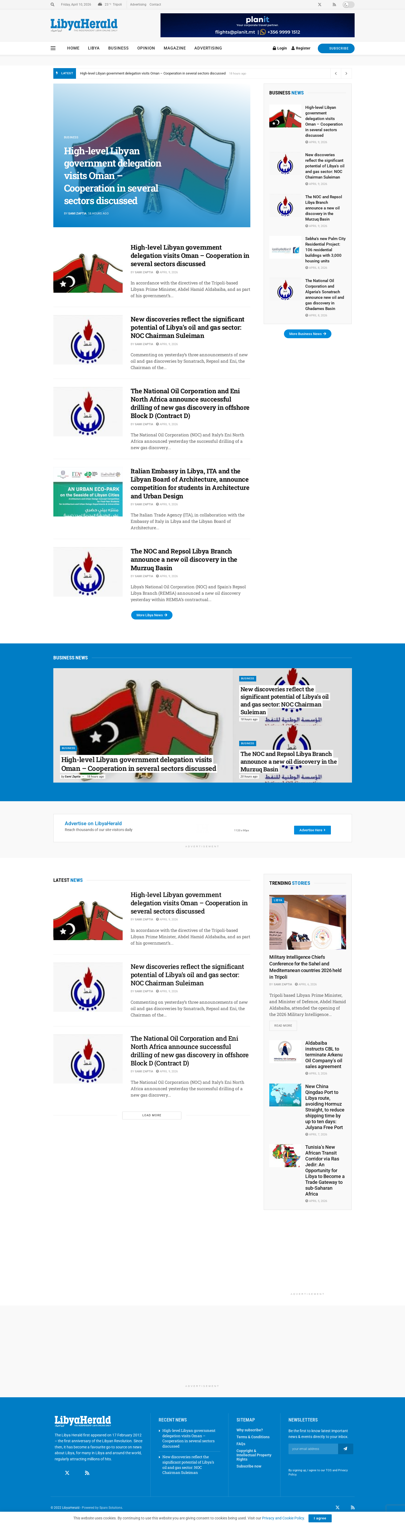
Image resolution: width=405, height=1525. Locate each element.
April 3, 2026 (316, 1074)
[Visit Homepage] (84, 25)
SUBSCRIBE (336, 48)
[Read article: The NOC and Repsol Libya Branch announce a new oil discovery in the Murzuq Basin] (88, 572)
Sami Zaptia (77, 213)
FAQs (240, 1444)
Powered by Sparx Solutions (102, 1508)
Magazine (175, 48)
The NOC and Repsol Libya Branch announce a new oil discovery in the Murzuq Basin (184, 559)
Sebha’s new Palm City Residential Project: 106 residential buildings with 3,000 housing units (325, 249)
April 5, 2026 (316, 1201)
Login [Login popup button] (280, 48)
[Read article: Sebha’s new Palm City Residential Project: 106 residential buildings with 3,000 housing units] (285, 247)
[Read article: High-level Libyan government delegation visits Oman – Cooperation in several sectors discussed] (88, 268)
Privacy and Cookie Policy (283, 1518)
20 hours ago (249, 776)
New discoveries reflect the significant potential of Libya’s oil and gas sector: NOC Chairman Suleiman (187, 327)
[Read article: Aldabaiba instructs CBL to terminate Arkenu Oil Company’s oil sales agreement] (285, 1052)
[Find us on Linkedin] (77, 1469)
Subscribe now (248, 1467)
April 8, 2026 (316, 268)
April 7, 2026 (316, 1135)
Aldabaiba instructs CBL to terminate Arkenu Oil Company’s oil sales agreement (324, 1055)
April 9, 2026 (167, 272)
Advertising (138, 4)
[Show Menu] (53, 48)
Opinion (146, 48)
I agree (320, 1518)
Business (118, 48)
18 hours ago (95, 776)
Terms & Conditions (253, 1437)
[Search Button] (52, 4)
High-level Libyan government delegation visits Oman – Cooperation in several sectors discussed (153, 73)
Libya (94, 48)
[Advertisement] (308, 1257)
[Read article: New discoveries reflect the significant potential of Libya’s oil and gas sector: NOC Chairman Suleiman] (88, 340)
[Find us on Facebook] (57, 1469)
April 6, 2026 (306, 984)
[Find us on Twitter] (67, 1469)
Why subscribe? (249, 1430)
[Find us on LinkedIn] (345, 1508)
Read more (285, 1025)
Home (73, 48)
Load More (151, 1115)
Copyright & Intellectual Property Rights (253, 1455)
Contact (155, 4)
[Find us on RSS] (87, 1469)
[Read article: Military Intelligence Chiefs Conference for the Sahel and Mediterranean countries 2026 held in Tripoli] (307, 922)
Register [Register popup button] (300, 48)
